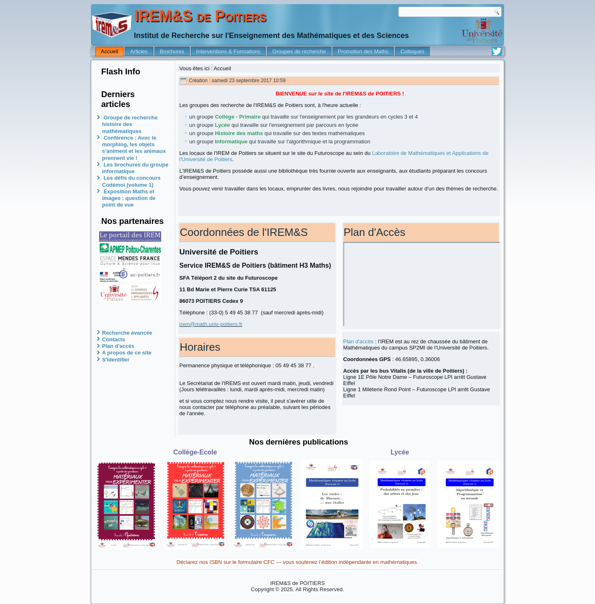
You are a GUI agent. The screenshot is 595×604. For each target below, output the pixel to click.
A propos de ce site (126, 353)
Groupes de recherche (299, 51)
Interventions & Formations (228, 51)
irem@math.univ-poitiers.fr (211, 324)
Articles (139, 51)
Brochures (172, 51)
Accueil (109, 51)
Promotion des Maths (363, 51)
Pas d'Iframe (422, 284)
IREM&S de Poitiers (200, 15)
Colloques (412, 51)
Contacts (113, 339)
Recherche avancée (127, 333)
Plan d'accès (118, 346)
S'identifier (116, 360)
